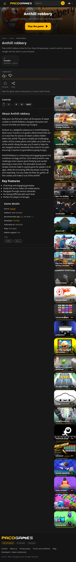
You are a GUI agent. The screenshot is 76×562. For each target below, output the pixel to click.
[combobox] (49, 3)
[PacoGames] (17, 538)
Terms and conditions (41, 548)
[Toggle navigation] (4, 3)
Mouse (18, 241)
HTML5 (8, 241)
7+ (21, 216)
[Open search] (63, 3)
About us (13, 548)
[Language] (71, 3)
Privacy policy (25, 548)
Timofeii (16, 220)
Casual (12, 209)
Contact (4, 548)
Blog (54, 548)
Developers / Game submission (13, 552)
